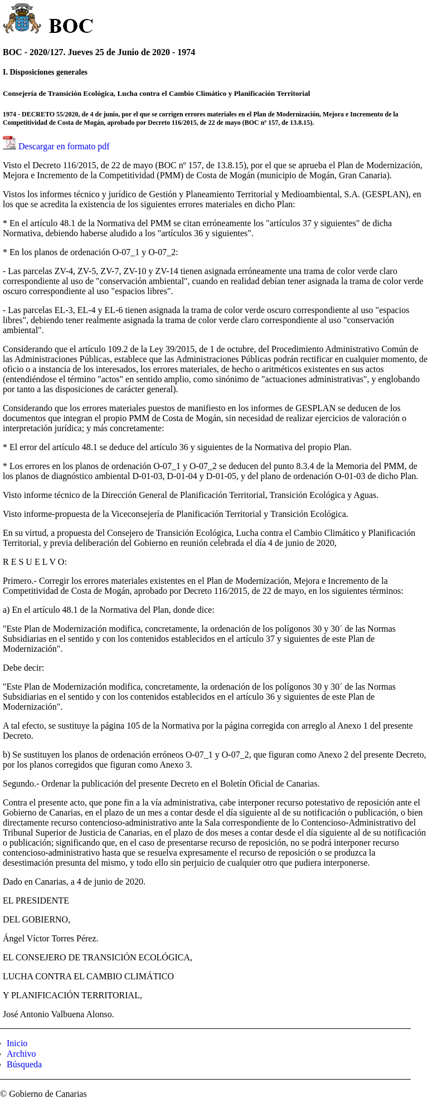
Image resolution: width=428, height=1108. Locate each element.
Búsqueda (24, 1064)
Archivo (21, 1053)
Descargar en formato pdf (64, 146)
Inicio (17, 1043)
